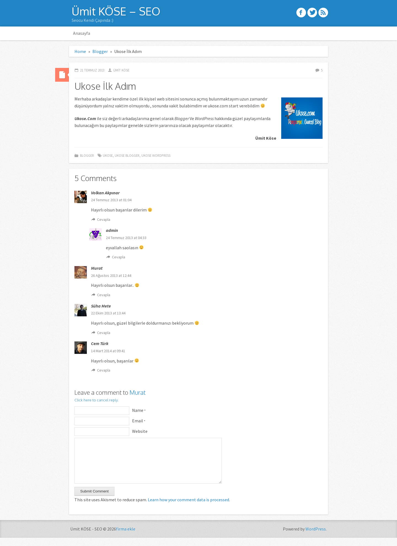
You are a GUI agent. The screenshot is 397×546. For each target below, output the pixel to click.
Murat (138, 392)
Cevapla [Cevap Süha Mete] (103, 332)
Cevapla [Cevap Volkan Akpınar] (103, 219)
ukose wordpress (155, 155)
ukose (108, 155)
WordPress (315, 537)
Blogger (100, 51)
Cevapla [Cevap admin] (118, 257)
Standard (62, 75)
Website (139, 431)
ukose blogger (127, 155)
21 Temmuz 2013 (92, 70)
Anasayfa (81, 33)
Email (138, 420)
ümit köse (121, 70)
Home (80, 51)
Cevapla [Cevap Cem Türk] (103, 370)
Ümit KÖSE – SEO (116, 11)
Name (139, 410)
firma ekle (125, 537)
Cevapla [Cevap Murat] (103, 294)
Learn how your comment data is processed (188, 508)
